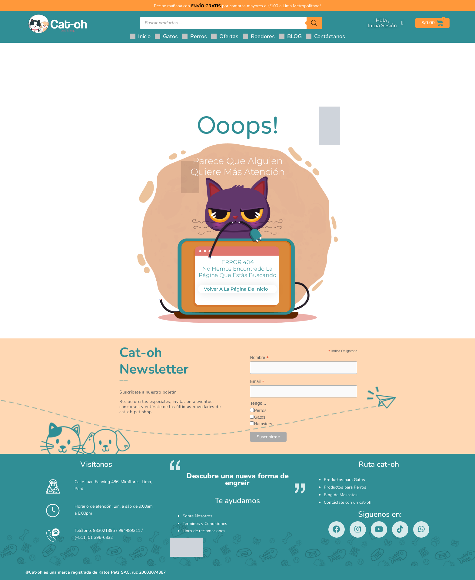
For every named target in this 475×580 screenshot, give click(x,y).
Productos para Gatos (344, 480)
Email (257, 381)
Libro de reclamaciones (204, 529)
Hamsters (263, 424)
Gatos (259, 417)
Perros (260, 410)
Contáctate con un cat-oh (347, 499)
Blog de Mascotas (340, 493)
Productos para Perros (345, 486)
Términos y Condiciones (205, 522)
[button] (166, 36)
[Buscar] (314, 23)
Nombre (259, 358)
